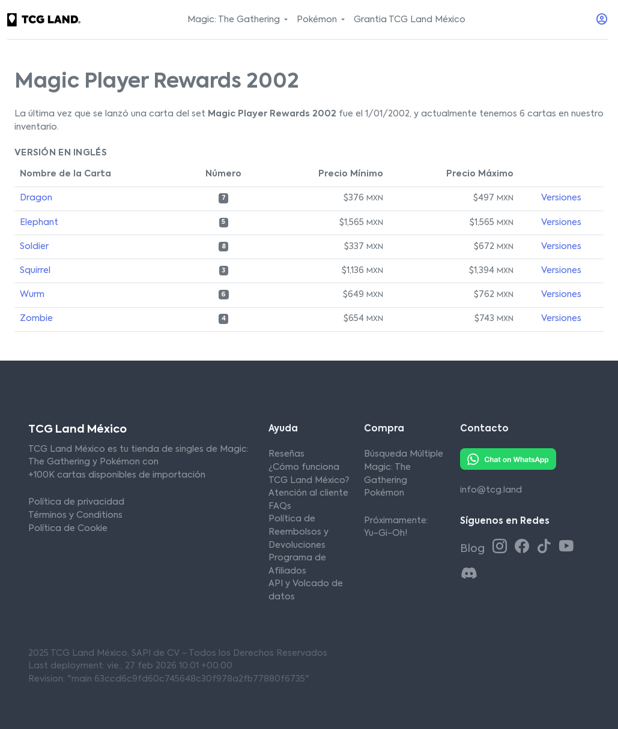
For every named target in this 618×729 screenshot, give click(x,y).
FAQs (279, 506)
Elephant (39, 222)
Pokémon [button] (318, 20)
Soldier (34, 246)
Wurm (32, 294)
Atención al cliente (308, 493)
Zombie (36, 318)
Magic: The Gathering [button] (234, 20)
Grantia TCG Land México (409, 20)
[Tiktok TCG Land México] (546, 547)
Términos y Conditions (75, 515)
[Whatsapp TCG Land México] (508, 459)
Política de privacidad (76, 502)
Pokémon (384, 493)
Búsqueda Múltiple (403, 454)
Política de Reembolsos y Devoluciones (298, 532)
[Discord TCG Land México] (469, 574)
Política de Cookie (68, 528)
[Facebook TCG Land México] (524, 547)
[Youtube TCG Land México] (566, 547)
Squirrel (35, 270)
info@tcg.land (491, 490)
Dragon (36, 198)
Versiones (561, 198)
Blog (473, 549)
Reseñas (286, 454)
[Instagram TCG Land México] (502, 547)
